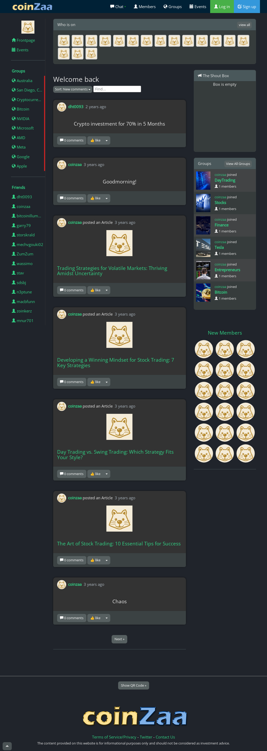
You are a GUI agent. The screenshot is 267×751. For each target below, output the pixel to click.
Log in (222, 6)
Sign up (247, 6)
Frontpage (23, 40)
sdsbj (19, 282)
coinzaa (21, 206)
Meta (19, 147)
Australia (22, 80)
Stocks (220, 202)
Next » (119, 639)
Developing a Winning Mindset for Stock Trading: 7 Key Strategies (115, 362)
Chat (118, 6)
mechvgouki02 (27, 244)
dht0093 (22, 196)
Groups (172, 6)
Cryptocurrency (28, 99)
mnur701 (23, 320)
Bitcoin (20, 109)
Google (20, 156)
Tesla (219, 247)
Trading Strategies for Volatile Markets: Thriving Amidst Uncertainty (112, 271)
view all (244, 24)
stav (18, 272)
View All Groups (238, 163)
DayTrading (225, 180)
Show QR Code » (133, 685)
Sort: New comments (72, 89)
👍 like (95, 140)
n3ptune (22, 291)
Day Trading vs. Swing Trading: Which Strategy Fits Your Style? (115, 454)
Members (145, 6)
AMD (18, 137)
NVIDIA (20, 118)
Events (198, 6)
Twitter (146, 737)
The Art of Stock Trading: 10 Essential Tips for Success (119, 543)
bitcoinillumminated (28, 215)
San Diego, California (28, 90)
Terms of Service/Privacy (114, 737)
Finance (221, 224)
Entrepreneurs (227, 269)
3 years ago (94, 164)
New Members (225, 332)
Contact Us (165, 737)
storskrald (23, 234)
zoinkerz (22, 310)
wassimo (22, 263)
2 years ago (96, 106)
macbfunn (23, 301)
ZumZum (22, 253)
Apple (19, 166)
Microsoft (23, 128)
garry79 (21, 225)
